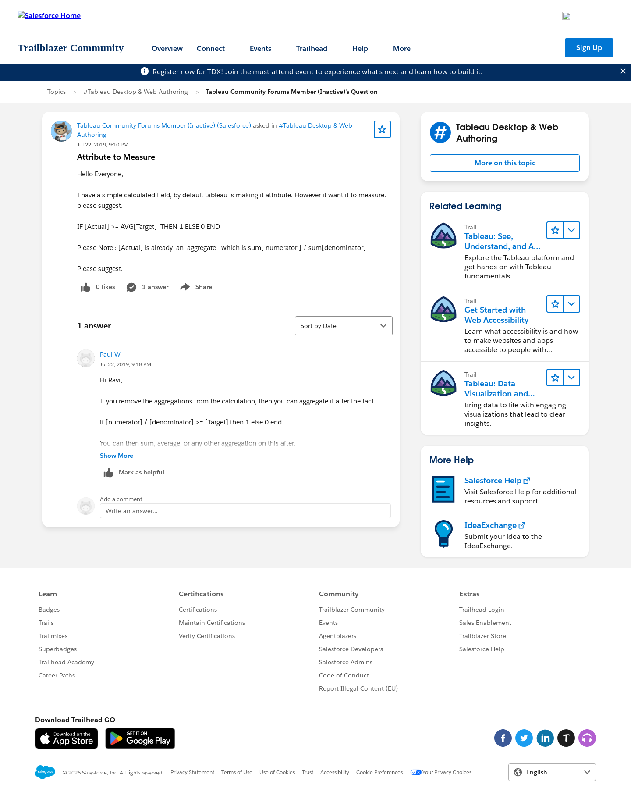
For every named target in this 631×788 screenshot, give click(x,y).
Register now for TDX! (187, 71)
